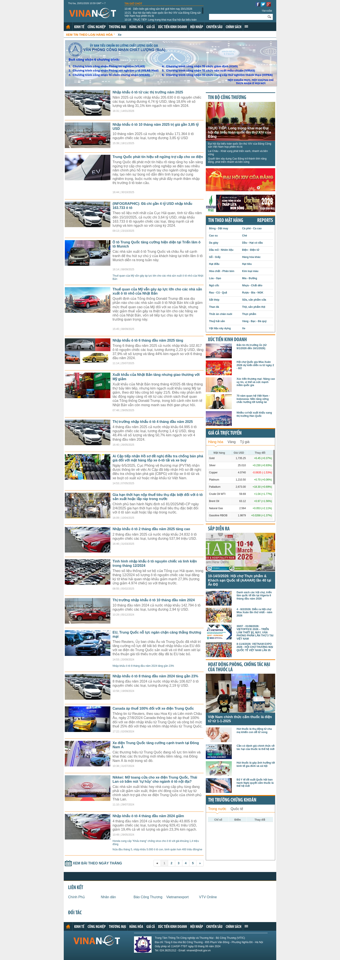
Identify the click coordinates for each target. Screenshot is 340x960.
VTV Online (208, 897)
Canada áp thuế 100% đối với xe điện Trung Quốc (153, 708)
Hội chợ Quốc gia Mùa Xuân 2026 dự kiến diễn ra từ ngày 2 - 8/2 (255, 365)
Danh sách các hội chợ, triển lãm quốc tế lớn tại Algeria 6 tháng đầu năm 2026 (254, 595)
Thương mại (117, 27)
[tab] (215, 441)
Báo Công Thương (148, 897)
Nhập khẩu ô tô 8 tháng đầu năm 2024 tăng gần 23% (143, 665)
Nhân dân (108, 897)
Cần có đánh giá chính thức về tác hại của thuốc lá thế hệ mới (256, 747)
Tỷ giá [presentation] (245, 442)
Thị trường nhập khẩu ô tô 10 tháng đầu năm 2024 (154, 600)
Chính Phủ (76, 897)
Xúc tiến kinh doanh (172, 27)
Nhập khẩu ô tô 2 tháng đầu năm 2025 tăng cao (151, 529)
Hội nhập (196, 27)
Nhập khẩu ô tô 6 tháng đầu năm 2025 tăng (148, 340)
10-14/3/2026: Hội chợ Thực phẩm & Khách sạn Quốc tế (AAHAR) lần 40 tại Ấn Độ (239, 580)
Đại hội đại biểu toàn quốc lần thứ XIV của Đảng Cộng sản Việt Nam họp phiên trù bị (162, 14)
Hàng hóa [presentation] (215, 442)
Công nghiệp (97, 27)
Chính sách (233, 27)
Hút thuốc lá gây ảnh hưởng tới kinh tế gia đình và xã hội (256, 764)
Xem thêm (246, 26)
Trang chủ (68, 27)
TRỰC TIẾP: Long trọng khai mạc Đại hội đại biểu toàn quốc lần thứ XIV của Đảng (160, 21)
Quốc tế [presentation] (237, 809)
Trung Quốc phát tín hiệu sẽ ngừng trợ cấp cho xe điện (158, 157)
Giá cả (150, 27)
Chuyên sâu (214, 27)
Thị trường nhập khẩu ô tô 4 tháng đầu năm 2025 (153, 422)
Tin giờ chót (133, 3)
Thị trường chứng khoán (232, 800)
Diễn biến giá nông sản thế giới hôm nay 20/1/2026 (158, 8)
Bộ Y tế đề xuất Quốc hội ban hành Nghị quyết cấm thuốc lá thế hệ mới (255, 782)
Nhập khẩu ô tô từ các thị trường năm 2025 (148, 92)
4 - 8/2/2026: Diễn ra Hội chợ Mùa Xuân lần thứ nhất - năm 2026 (254, 612)
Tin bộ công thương (227, 97)
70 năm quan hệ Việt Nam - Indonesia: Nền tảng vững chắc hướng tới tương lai (253, 399)
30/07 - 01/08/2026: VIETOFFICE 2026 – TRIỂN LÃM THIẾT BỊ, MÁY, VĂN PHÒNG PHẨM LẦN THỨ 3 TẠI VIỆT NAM (255, 632)
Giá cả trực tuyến (225, 433)
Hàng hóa (136, 27)
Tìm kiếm (267, 11)
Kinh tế (79, 27)
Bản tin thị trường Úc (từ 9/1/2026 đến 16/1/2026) (251, 347)
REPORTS (265, 220)
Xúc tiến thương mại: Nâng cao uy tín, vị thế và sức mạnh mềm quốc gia (256, 382)
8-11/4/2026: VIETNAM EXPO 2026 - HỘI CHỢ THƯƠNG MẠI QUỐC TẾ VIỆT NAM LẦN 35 (255, 647)
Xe (119, 34)
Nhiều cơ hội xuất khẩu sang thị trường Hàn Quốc (254, 414)
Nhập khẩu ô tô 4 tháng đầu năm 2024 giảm (148, 816)
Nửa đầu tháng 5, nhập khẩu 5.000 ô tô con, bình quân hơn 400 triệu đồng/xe (157, 849)
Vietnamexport (177, 897)
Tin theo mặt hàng (225, 220)
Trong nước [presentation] (217, 809)
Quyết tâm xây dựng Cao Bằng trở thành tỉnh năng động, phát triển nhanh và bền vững (237, 160)
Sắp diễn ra (219, 529)
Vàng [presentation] (231, 442)
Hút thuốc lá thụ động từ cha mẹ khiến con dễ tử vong (254, 730)
